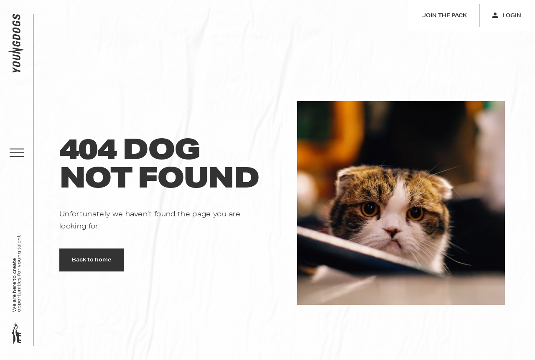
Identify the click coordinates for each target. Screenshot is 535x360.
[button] (17, 153)
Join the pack (444, 15)
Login (506, 15)
